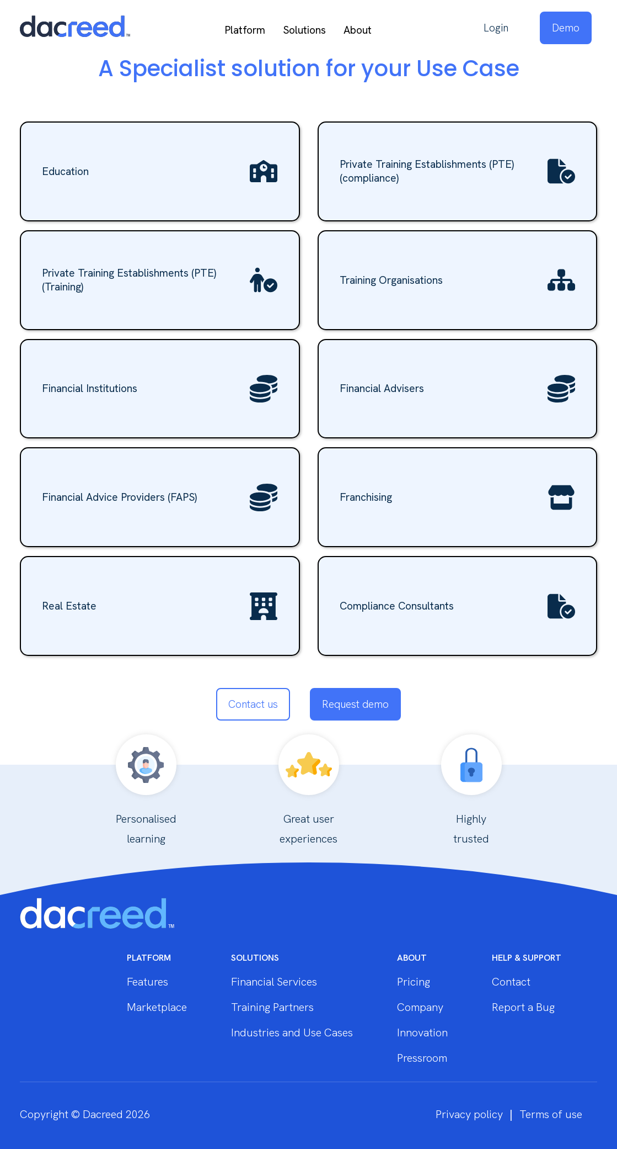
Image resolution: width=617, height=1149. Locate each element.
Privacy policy (469, 1114)
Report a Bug (523, 1007)
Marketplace (157, 1007)
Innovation (422, 1032)
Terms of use (550, 1114)
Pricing (413, 982)
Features (147, 982)
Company (420, 1007)
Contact (511, 982)
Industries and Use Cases (292, 1032)
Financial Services (274, 982)
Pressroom (422, 1058)
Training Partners (272, 1007)
